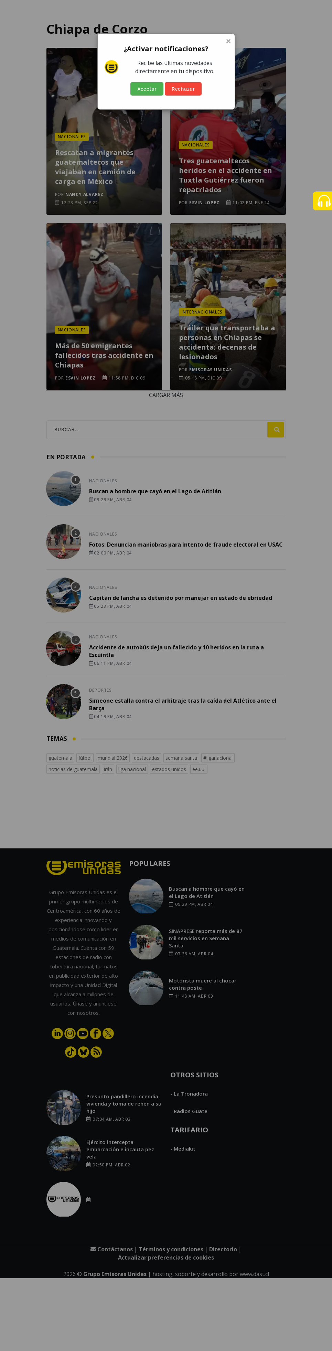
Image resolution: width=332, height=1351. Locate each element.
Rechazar (183, 89)
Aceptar (147, 89)
